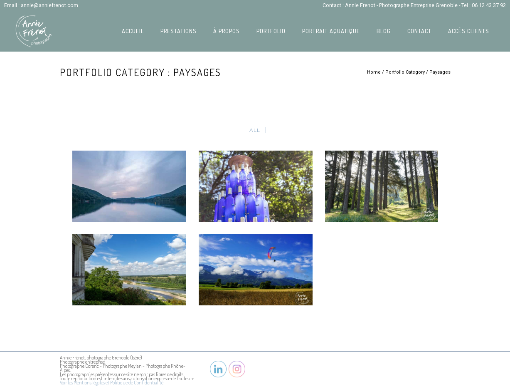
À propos (226, 31)
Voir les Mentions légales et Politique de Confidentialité (111, 382)
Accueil (133, 31)
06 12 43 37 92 (489, 5)
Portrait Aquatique (331, 31)
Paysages (440, 72)
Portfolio (271, 31)
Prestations (178, 31)
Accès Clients (468, 31)
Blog (384, 31)
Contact (419, 31)
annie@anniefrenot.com (49, 5)
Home (374, 72)
